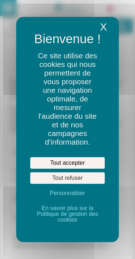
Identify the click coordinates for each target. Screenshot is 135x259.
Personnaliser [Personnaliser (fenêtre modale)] (67, 193)
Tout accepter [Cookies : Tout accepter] (67, 163)
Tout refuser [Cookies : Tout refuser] (67, 178)
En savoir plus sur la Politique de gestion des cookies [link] (67, 214)
